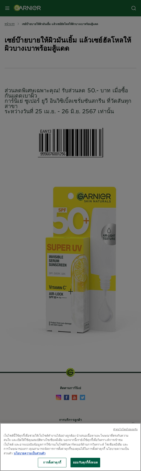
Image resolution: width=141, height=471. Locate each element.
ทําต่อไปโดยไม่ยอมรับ (125, 430)
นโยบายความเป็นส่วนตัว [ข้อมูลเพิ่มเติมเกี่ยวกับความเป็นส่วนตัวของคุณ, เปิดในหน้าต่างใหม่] (29, 454)
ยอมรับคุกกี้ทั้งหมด (85, 464)
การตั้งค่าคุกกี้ (52, 464)
